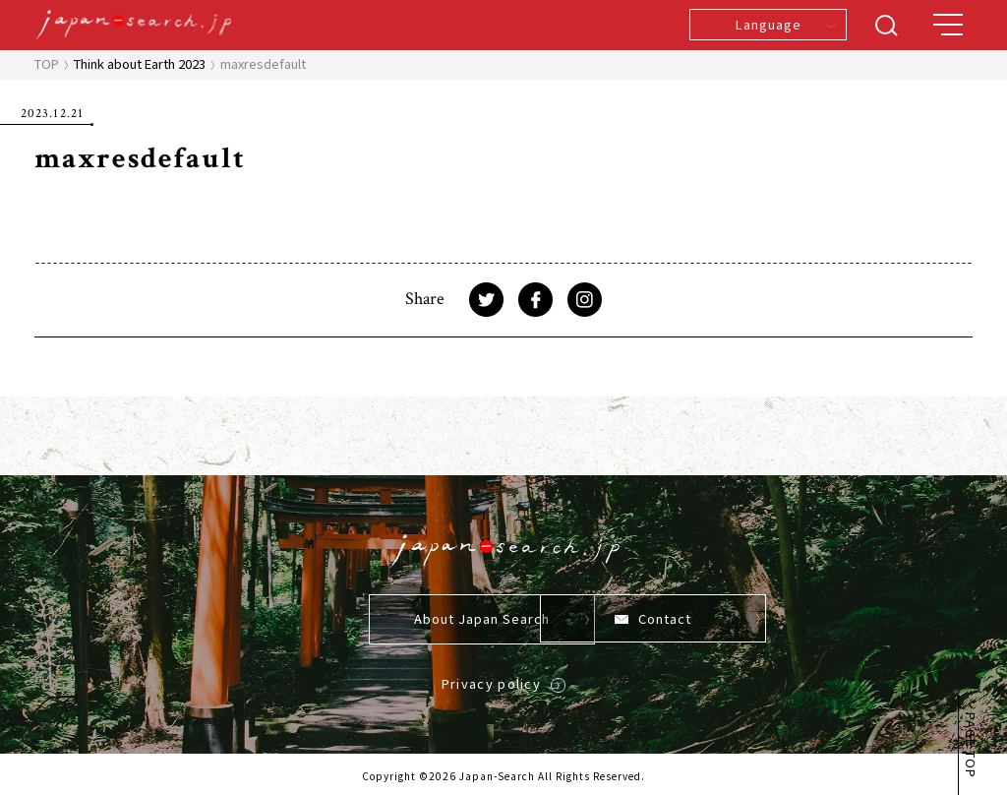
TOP (46, 63)
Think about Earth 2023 (140, 63)
